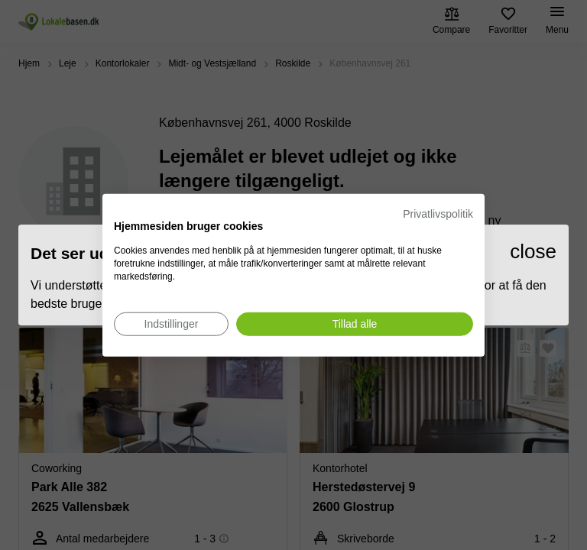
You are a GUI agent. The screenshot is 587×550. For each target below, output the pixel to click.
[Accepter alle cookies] (354, 323)
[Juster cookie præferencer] (171, 323)
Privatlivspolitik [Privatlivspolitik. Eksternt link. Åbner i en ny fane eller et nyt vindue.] (438, 214)
